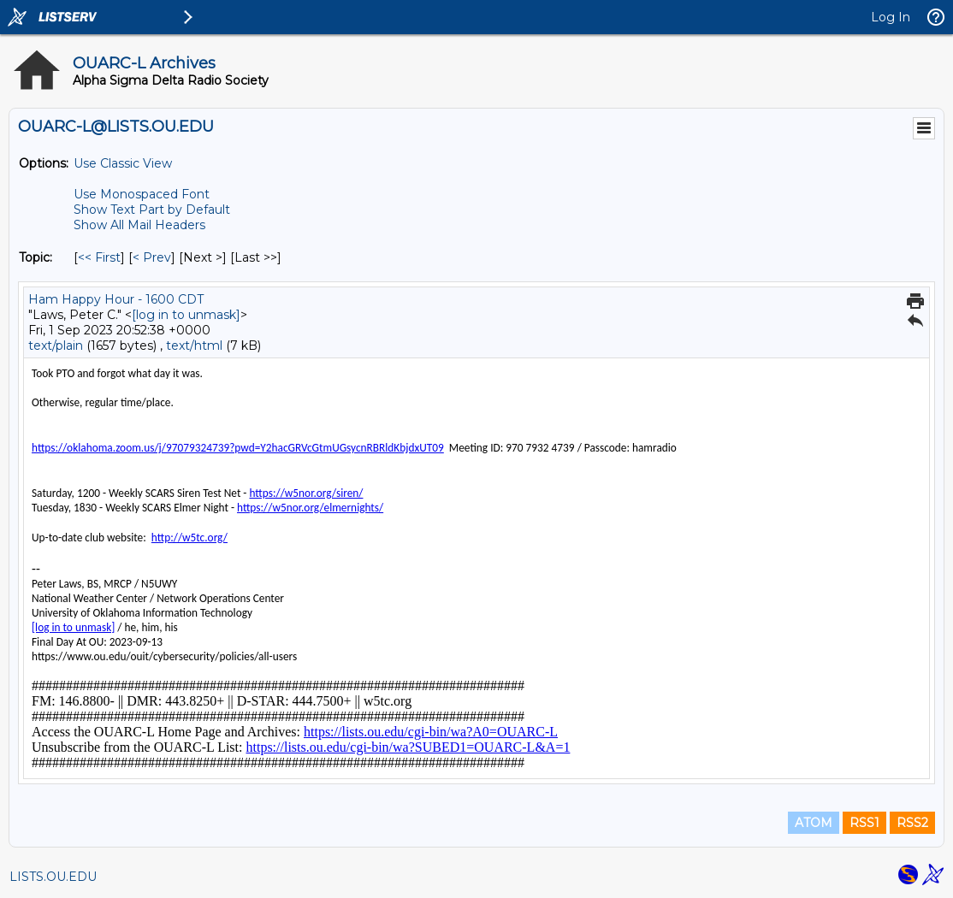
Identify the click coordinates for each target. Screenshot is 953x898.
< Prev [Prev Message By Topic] (152, 257)
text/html (194, 345)
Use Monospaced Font (142, 194)
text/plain (55, 345)
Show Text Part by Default (152, 209)
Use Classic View (123, 163)
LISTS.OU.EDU (53, 876)
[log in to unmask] (186, 314)
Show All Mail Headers (139, 225)
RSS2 (912, 822)
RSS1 (864, 822)
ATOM (813, 822)
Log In (890, 17)
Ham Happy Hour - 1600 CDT (116, 299)
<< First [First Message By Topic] (99, 257)
